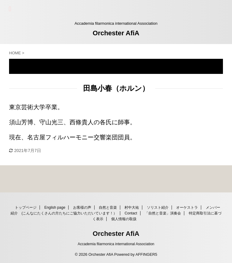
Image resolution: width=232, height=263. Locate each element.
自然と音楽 (108, 207)
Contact (131, 213)
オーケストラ (187, 207)
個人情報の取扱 (124, 219)
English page (54, 207)
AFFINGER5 (146, 254)
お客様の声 (82, 207)
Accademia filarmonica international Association (116, 244)
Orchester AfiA (116, 33)
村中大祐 (131, 207)
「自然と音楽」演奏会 (163, 213)
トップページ (26, 207)
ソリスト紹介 (158, 207)
